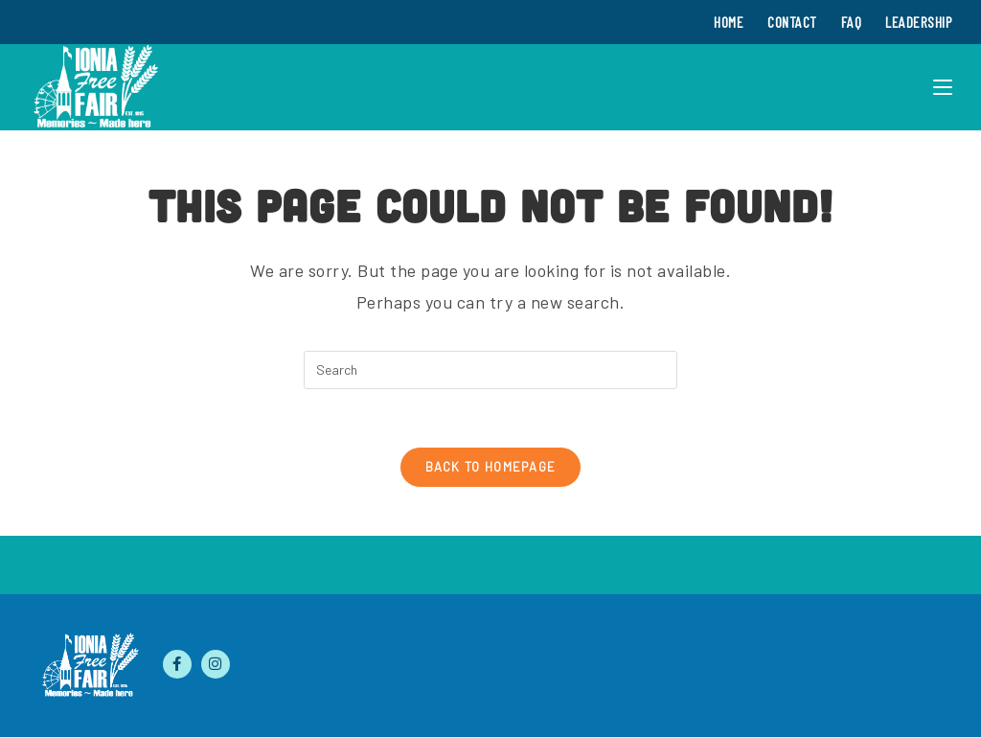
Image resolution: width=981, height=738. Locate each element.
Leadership (918, 21)
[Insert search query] (490, 370)
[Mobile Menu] (942, 87)
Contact (792, 21)
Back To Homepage (491, 466)
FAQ (851, 21)
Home (728, 21)
